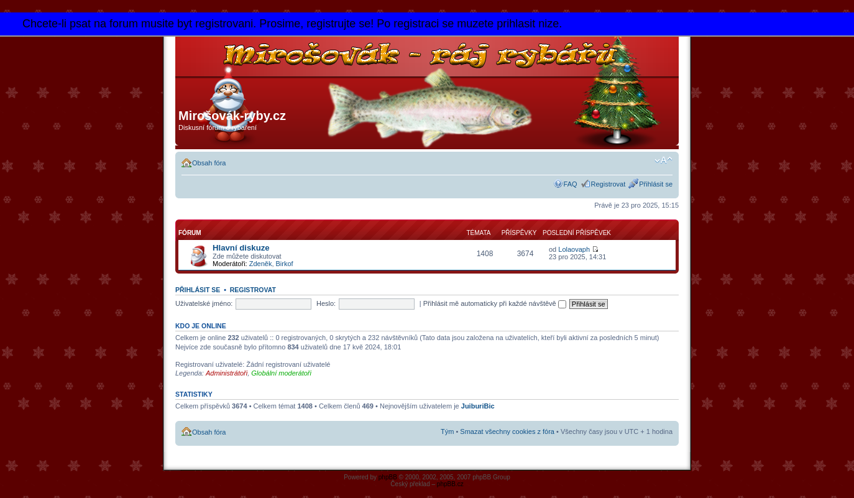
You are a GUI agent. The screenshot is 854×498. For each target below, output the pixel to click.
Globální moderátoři (281, 373)
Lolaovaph (574, 249)
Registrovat (608, 184)
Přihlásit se (656, 184)
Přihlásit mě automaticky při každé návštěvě (494, 303)
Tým (447, 431)
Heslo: (326, 303)
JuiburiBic (478, 406)
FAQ (570, 184)
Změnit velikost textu (663, 160)
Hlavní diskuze (241, 247)
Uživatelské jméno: (203, 303)
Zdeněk (260, 263)
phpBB (388, 477)
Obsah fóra (209, 163)
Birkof (284, 263)
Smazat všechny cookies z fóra (507, 431)
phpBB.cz (450, 484)
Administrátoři (226, 373)
